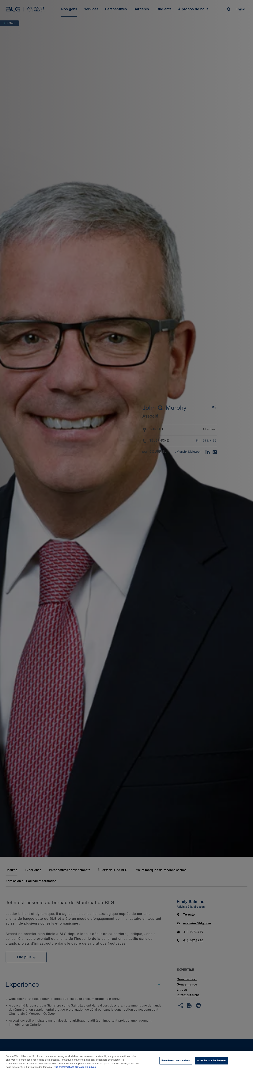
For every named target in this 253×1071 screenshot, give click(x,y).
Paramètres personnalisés (175, 1063)
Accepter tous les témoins (211, 1063)
